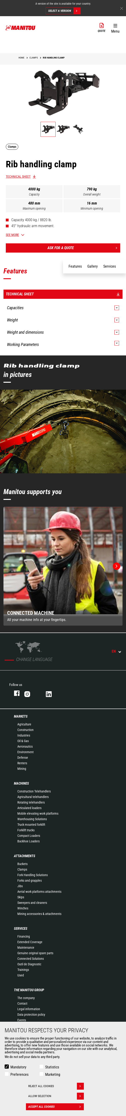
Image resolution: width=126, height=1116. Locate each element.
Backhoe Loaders (28, 841)
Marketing (52, 1074)
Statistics (52, 1067)
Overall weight (92, 194)
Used (20, 975)
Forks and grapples (29, 880)
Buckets (22, 864)
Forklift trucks (26, 830)
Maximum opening (34, 208)
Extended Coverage (29, 942)
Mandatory (18, 1067)
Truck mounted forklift (31, 824)
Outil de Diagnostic (29, 964)
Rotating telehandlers (31, 802)
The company (26, 998)
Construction (25, 730)
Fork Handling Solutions (32, 875)
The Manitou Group (29, 990)
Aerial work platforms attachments (39, 891)
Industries (23, 735)
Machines (21, 783)
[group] (63, 566)
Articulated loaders (29, 808)
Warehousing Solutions (32, 819)
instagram (30, 693)
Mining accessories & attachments (39, 914)
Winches (22, 908)
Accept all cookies (56, 1106)
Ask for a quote (83, 248)
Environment (25, 752)
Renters (22, 763)
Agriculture (24, 724)
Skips (20, 897)
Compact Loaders (28, 836)
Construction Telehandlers (34, 791)
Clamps (22, 869)
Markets (21, 716)
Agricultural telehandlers (33, 797)
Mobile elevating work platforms (37, 813)
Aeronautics (25, 746)
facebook (14, 693)
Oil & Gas (23, 741)
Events (21, 1020)
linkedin (52, 693)
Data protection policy (31, 1014)
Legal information (28, 1009)
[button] (115, 27)
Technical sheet (18, 176)
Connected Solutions (30, 958)
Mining (21, 768)
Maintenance (25, 947)
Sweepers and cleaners (32, 903)
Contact (22, 1003)
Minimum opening (92, 208)
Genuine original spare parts (35, 953)
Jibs (20, 886)
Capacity (34, 194)
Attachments (24, 856)
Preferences (19, 1074)
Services (20, 928)
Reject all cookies (56, 1086)
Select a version (64, 11)
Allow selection (56, 1096)
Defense (22, 757)
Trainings (23, 970)
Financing (23, 936)
